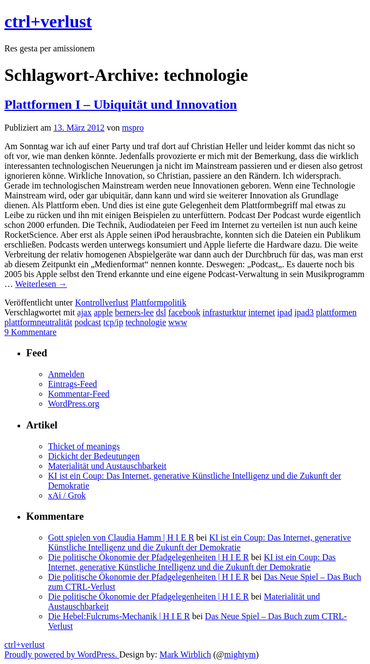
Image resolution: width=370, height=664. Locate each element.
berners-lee (134, 312)
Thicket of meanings (84, 446)
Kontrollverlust (101, 302)
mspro (133, 127)
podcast (87, 322)
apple (103, 312)
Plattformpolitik (158, 302)
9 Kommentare (30, 332)
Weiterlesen (41, 284)
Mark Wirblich (185, 654)
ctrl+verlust (48, 21)
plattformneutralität (38, 322)
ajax (84, 312)
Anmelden (66, 374)
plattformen (336, 312)
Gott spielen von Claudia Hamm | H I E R (121, 537)
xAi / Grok (67, 495)
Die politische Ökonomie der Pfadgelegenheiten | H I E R (148, 557)
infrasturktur (224, 312)
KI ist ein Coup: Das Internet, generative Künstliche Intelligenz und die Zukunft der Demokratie (199, 542)
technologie (146, 322)
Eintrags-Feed (72, 384)
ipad (285, 312)
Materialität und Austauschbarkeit (107, 466)
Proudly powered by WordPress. (61, 654)
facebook (184, 312)
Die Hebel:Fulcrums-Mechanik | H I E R (119, 616)
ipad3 (304, 312)
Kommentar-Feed (79, 393)
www (177, 322)
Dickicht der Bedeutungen (94, 456)
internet (261, 312)
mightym (240, 654)
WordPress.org (73, 403)
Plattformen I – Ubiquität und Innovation (120, 104)
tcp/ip (113, 322)
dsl (161, 312)
